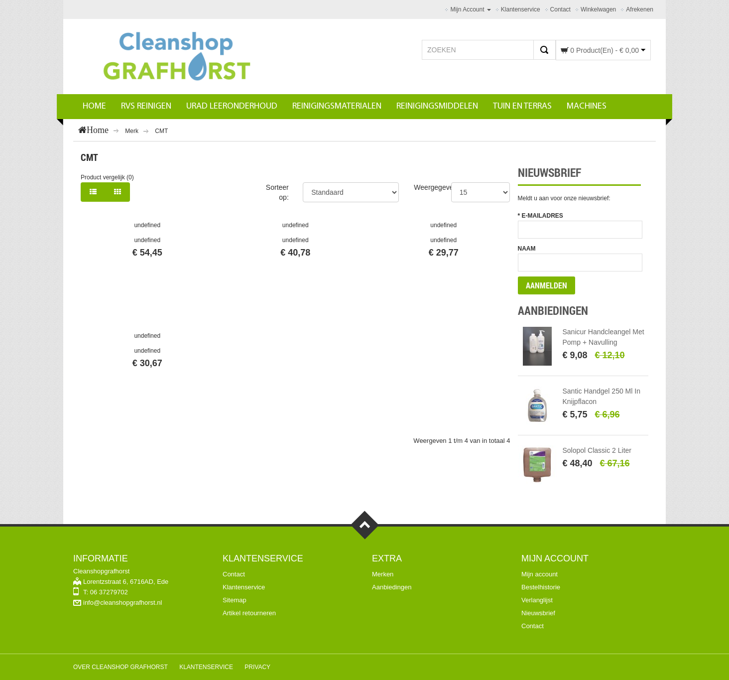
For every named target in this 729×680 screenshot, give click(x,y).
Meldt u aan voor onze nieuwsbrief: (564, 198)
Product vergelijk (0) (107, 177)
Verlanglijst (537, 600)
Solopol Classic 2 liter (597, 450)
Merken (382, 574)
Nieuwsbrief (538, 613)
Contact (234, 574)
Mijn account (539, 574)
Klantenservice (244, 587)
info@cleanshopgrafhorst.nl (122, 602)
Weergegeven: (436, 187)
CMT (161, 131)
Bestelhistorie (540, 587)
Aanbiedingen (392, 587)
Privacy (257, 667)
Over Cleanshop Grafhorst (120, 667)
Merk (131, 131)
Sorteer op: (277, 192)
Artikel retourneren (249, 613)
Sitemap (234, 600)
